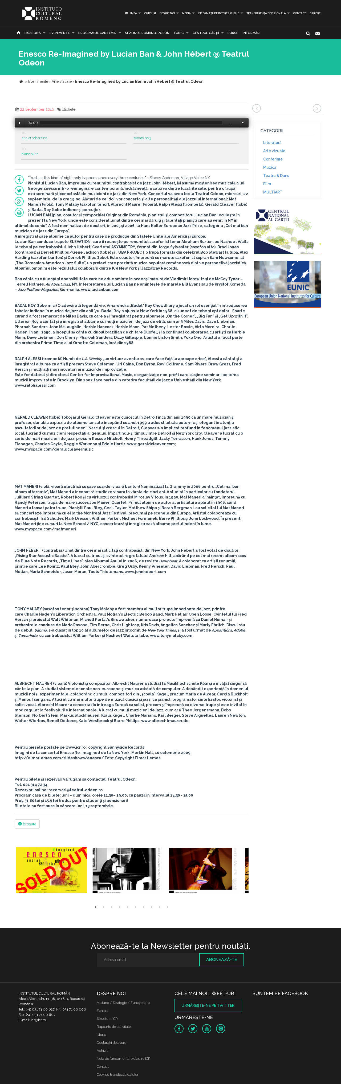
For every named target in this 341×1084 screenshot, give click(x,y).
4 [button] (119, 907)
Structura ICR (107, 1019)
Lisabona (33, 33)
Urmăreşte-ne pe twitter (207, 1005)
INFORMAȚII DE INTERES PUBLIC (218, 13)
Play (20, 123)
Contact (299, 13)
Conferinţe (273, 159)
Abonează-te (221, 959)
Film (267, 184)
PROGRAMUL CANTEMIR (97, 33)
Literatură (272, 143)
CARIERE (315, 13)
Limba (130, 13)
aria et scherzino (34, 138)
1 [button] (95, 907)
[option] (51, 869)
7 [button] (143, 907)
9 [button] (159, 907)
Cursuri (150, 13)
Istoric (101, 1035)
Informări (251, 33)
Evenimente (60, 33)
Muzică (269, 167)
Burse (233, 33)
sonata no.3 (142, 138)
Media (186, 13)
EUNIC (179, 33)
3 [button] (111, 907)
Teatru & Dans (276, 176)
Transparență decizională (266, 13)
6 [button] (135, 907)
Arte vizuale (274, 151)
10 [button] (167, 907)
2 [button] (103, 907)
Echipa (102, 1011)
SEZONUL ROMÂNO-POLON (147, 33)
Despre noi (167, 13)
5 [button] (127, 907)
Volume (242, 122)
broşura (27, 824)
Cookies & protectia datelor (118, 1075)
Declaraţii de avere (111, 1043)
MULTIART (272, 192)
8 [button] (151, 907)
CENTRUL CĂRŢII (206, 33)
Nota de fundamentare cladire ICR (124, 1059)
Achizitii (103, 1051)
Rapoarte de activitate (114, 1027)
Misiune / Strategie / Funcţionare (123, 1003)
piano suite (30, 154)
